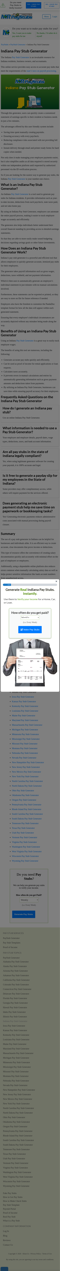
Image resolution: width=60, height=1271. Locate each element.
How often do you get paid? (30, 612)
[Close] (56, 581)
